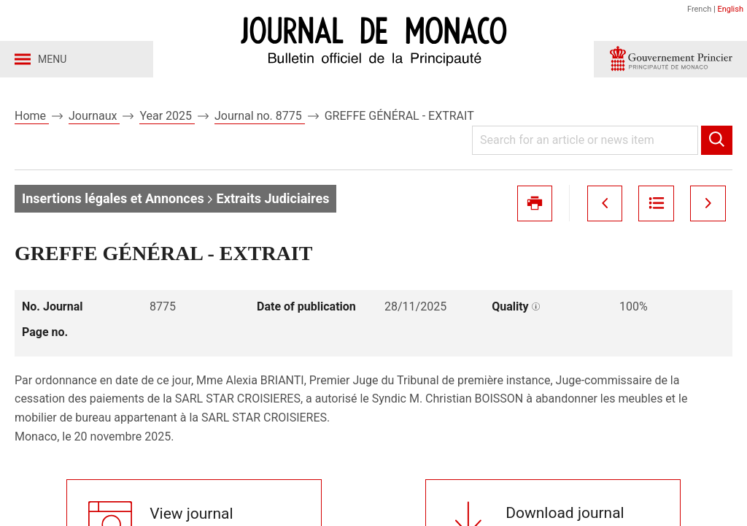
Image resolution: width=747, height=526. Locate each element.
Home (32, 116)
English (730, 9)
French (699, 9)
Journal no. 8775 (259, 116)
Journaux (94, 116)
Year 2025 (167, 116)
